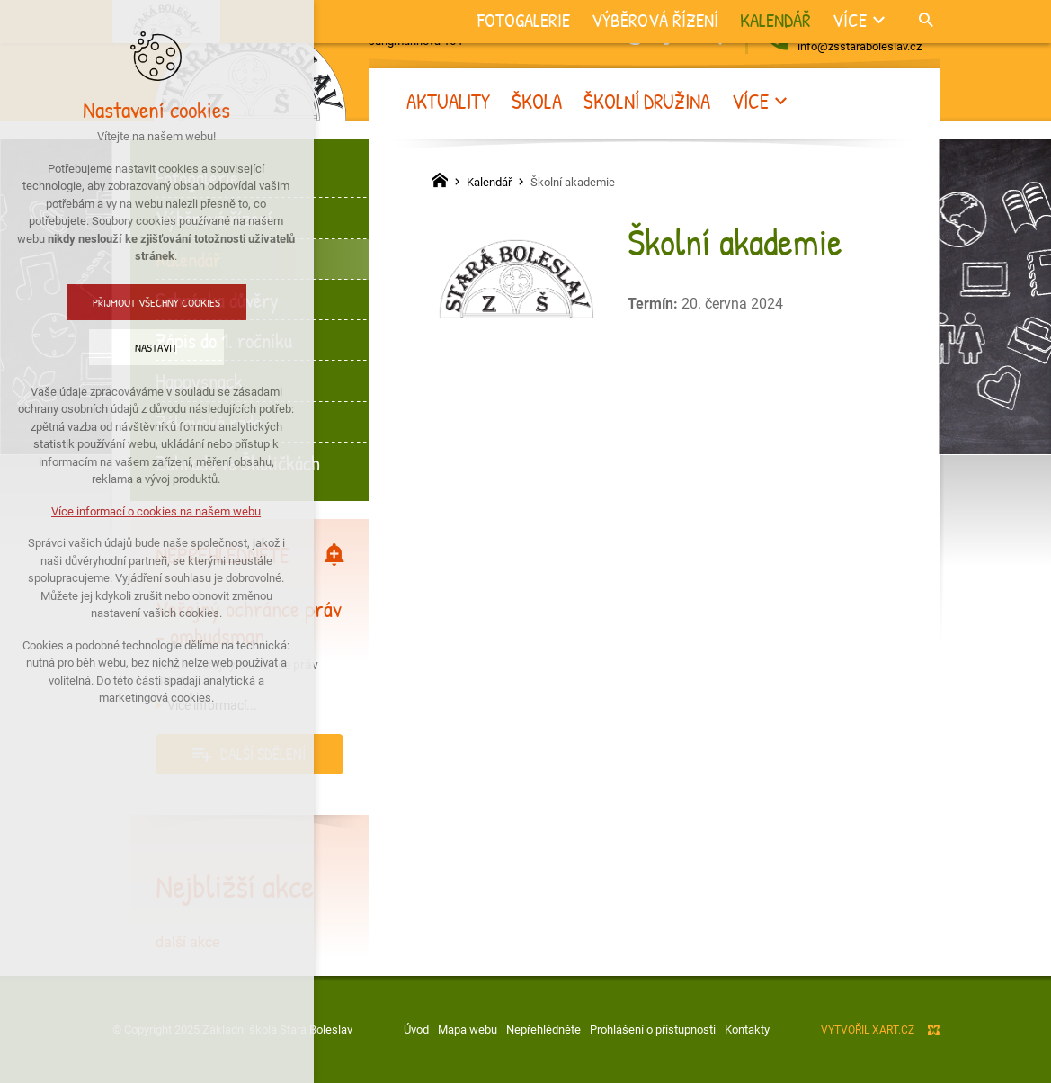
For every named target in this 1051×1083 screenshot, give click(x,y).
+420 (868, 26)
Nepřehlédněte (543, 1029)
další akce (187, 942)
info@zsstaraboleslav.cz (859, 46)
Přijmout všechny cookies (115, 302)
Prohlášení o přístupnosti (653, 1029)
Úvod (416, 1029)
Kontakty (747, 1029)
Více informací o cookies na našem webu (114, 511)
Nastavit (115, 347)
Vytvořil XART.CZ (867, 1030)
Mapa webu (467, 1029)
